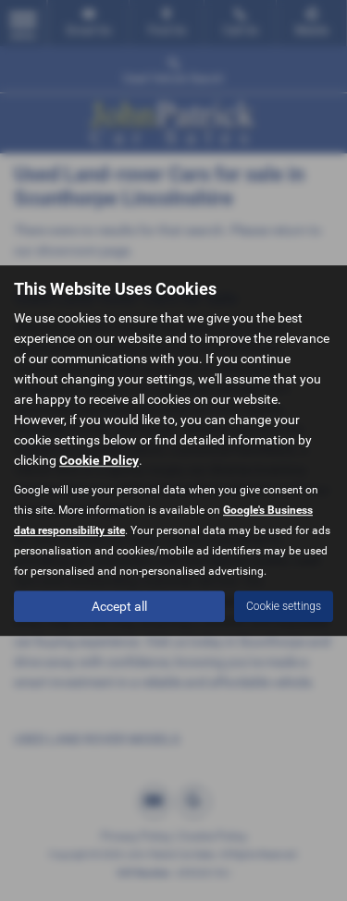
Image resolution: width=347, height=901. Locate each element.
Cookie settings (283, 606)
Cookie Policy (99, 460)
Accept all (119, 606)
